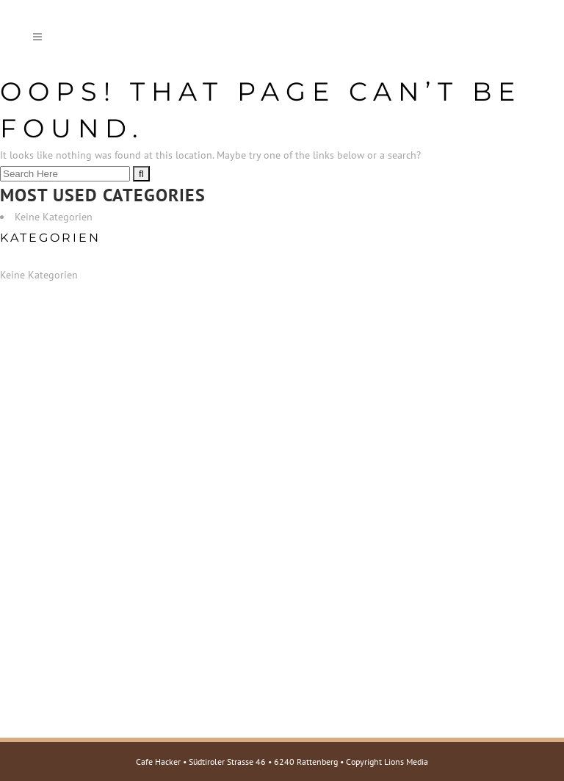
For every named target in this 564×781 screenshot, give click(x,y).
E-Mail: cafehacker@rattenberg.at (110, 537)
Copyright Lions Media (387, 761)
